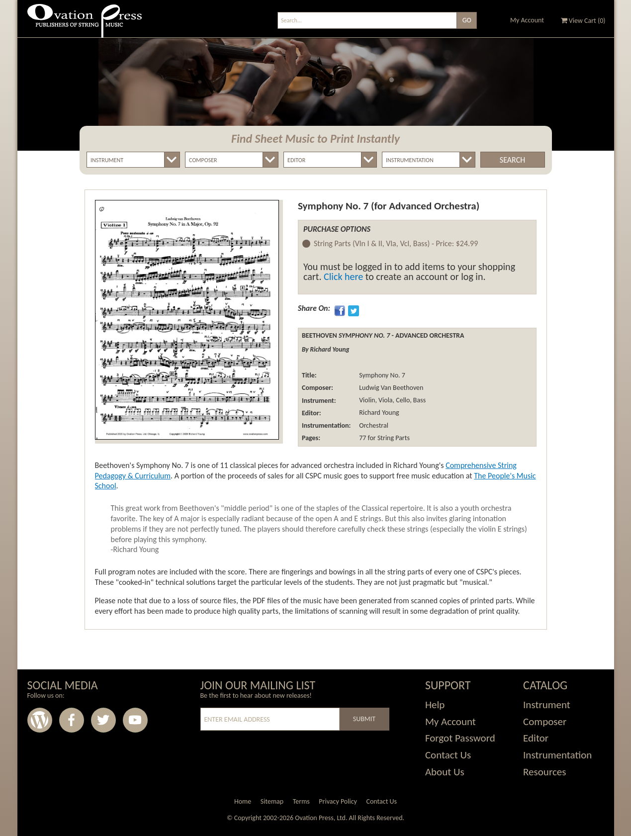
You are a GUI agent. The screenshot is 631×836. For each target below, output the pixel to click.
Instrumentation (557, 754)
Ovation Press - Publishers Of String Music (84, 24)
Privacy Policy (338, 801)
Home (242, 801)
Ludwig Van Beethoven (390, 387)
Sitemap (272, 801)
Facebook (71, 720)
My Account (527, 20)
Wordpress (39, 720)
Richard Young (378, 413)
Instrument (546, 704)
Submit (364, 719)
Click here (343, 276)
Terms (301, 801)
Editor (535, 738)
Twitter (103, 720)
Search (512, 160)
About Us (444, 771)
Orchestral (373, 425)
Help (435, 704)
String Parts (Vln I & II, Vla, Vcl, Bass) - (396, 244)
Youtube (135, 720)
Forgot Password (460, 738)
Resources (544, 771)
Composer (544, 721)
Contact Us (448, 754)
